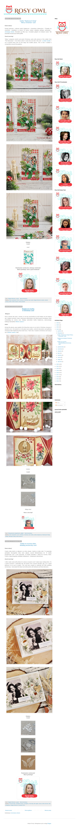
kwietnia (60, 355)
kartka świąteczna (38, 534)
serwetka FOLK (21, 805)
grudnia (60, 331)
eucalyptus (26, 803)
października (61, 346)
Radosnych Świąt (46, 534)
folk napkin (36, 803)
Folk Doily (31, 803)
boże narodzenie (12, 300)
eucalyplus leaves (19, 803)
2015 (57, 378)
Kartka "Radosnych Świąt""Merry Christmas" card (65, 335)
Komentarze (59, 405)
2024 (57, 327)
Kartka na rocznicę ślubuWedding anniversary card (64, 343)
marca (59, 357)
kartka (32, 534)
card (18, 300)
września (60, 349)
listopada (60, 333)
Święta (6, 536)
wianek (42, 300)
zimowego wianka (9, 31)
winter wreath (15, 301)
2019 (57, 370)
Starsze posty (48, 810)
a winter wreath (46, 40)
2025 (57, 325)
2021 (57, 366)
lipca (59, 353)
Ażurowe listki (12, 803)
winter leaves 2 (19, 536)
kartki (32, 300)
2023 (57, 329)
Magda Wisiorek (37, 300)
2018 (57, 372)
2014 (57, 381)
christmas (21, 300)
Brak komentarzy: (24, 298)
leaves (40, 803)
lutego (59, 359)
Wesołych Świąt (12, 536)
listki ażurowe (45, 803)
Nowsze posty (8, 810)
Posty (57, 402)
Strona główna (28, 810)
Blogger (49, 823)
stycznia (60, 361)
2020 (57, 368)
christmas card (27, 300)
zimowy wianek (21, 301)
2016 (57, 376)
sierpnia (60, 351)
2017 (57, 374)
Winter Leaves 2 (20, 321)
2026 (57, 322)
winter (10, 301)
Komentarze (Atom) (15, 813)
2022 (57, 364)
